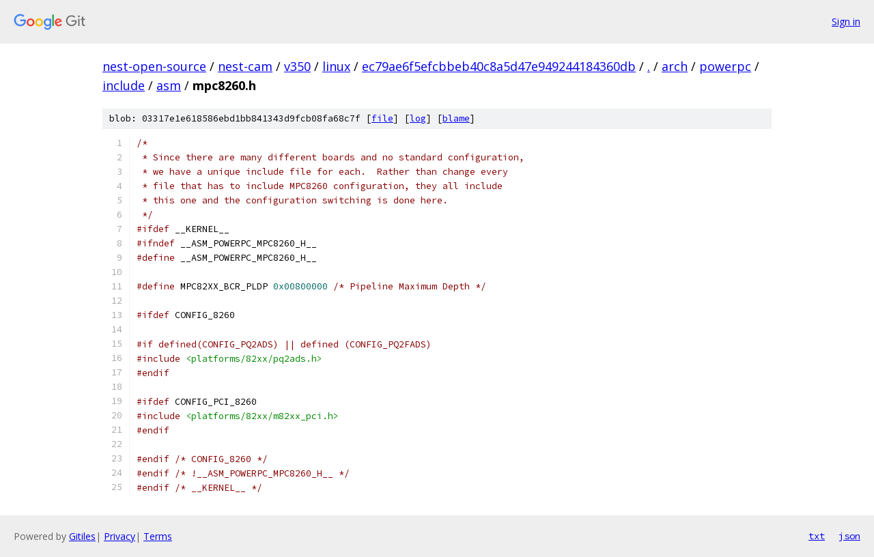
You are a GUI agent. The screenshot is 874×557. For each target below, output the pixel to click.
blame (456, 118)
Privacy (119, 536)
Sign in (846, 21)
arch (675, 66)
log (418, 118)
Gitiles (82, 536)
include (123, 85)
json (849, 536)
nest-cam (245, 66)
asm (168, 85)
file (382, 118)
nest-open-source (154, 66)
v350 (297, 66)
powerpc (725, 66)
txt (816, 536)
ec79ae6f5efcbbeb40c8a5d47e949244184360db (499, 66)
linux (336, 66)
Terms (157, 536)
